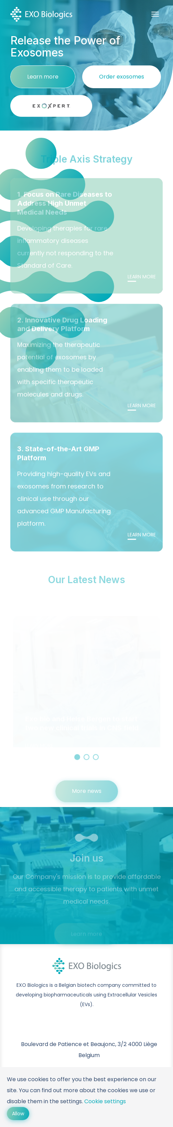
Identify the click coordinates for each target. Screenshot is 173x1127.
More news (86, 795)
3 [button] (96, 761)
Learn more (42, 77)
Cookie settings (105, 1101)
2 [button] (86, 761)
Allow (18, 1113)
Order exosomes (121, 77)
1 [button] (77, 761)
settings (71, 1101)
